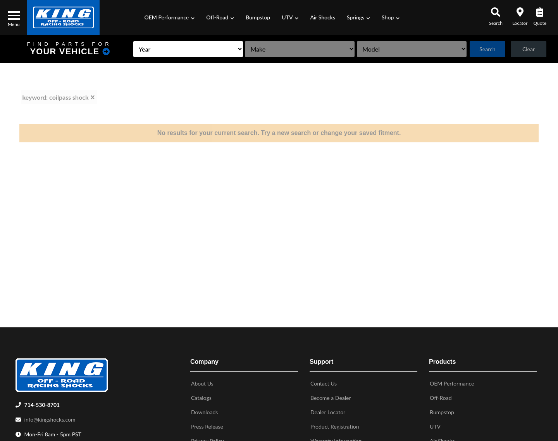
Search (486, 49)
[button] (170, 17)
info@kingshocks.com (50, 418)
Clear (528, 49)
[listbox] (178, 49)
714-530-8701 (42, 403)
